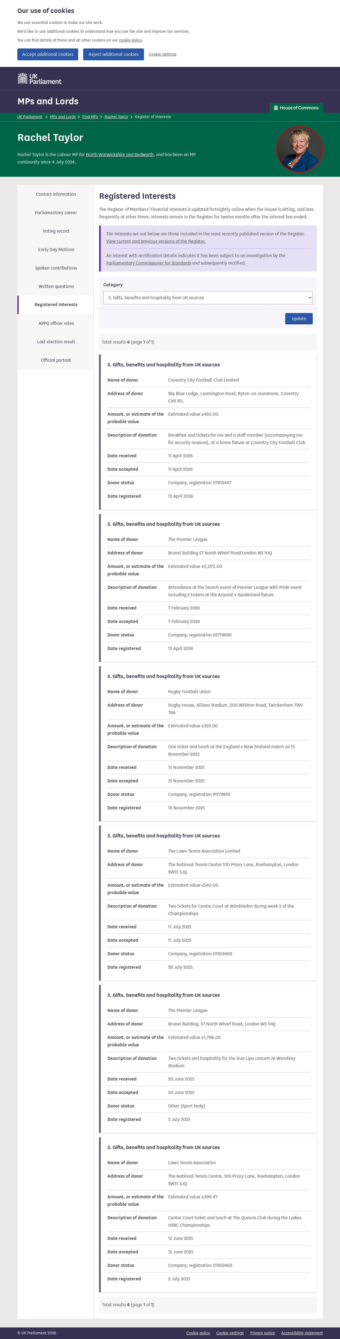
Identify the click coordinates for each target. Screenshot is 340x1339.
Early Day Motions (56, 249)
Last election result (56, 341)
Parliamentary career (56, 212)
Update (299, 318)
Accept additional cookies (47, 54)
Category (113, 285)
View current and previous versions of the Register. (156, 241)
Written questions (56, 286)
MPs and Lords (47, 101)
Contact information (56, 194)
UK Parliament (29, 117)
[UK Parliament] (39, 78)
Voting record (56, 231)
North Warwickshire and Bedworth (120, 154)
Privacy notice (262, 1333)
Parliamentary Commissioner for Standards (148, 263)
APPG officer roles (56, 323)
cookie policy (130, 40)
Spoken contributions (56, 268)
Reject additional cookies (113, 54)
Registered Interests (56, 304)
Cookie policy (198, 1333)
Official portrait (56, 360)
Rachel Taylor (116, 117)
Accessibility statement (302, 1333)
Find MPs (90, 117)
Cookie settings (162, 54)
